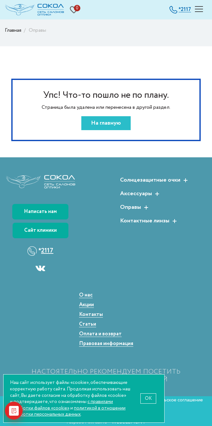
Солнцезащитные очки (150, 180)
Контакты (91, 315)
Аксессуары (136, 193)
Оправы (130, 207)
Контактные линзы (144, 221)
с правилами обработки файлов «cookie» (61, 404)
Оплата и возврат (100, 334)
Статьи (87, 324)
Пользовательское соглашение (169, 400)
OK (148, 398)
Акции (86, 305)
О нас (86, 295)
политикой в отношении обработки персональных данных (68, 411)
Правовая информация (106, 344)
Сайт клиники (40, 230)
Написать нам (40, 211)
